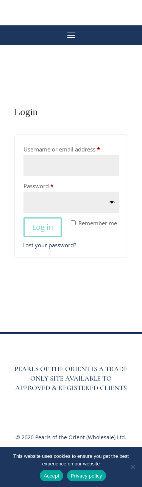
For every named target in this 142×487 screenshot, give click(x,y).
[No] (132, 467)
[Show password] (112, 202)
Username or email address (71, 148)
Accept (51, 476)
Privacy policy (86, 476)
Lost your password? (49, 245)
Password (49, 185)
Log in (42, 227)
